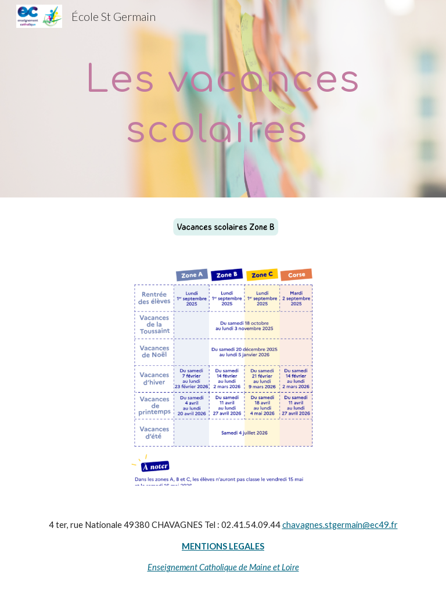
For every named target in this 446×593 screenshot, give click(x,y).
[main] (223, 99)
